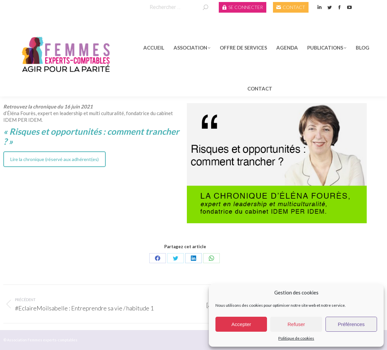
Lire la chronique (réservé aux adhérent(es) (54, 159)
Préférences (351, 324)
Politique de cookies (296, 338)
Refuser (296, 324)
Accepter (241, 324)
